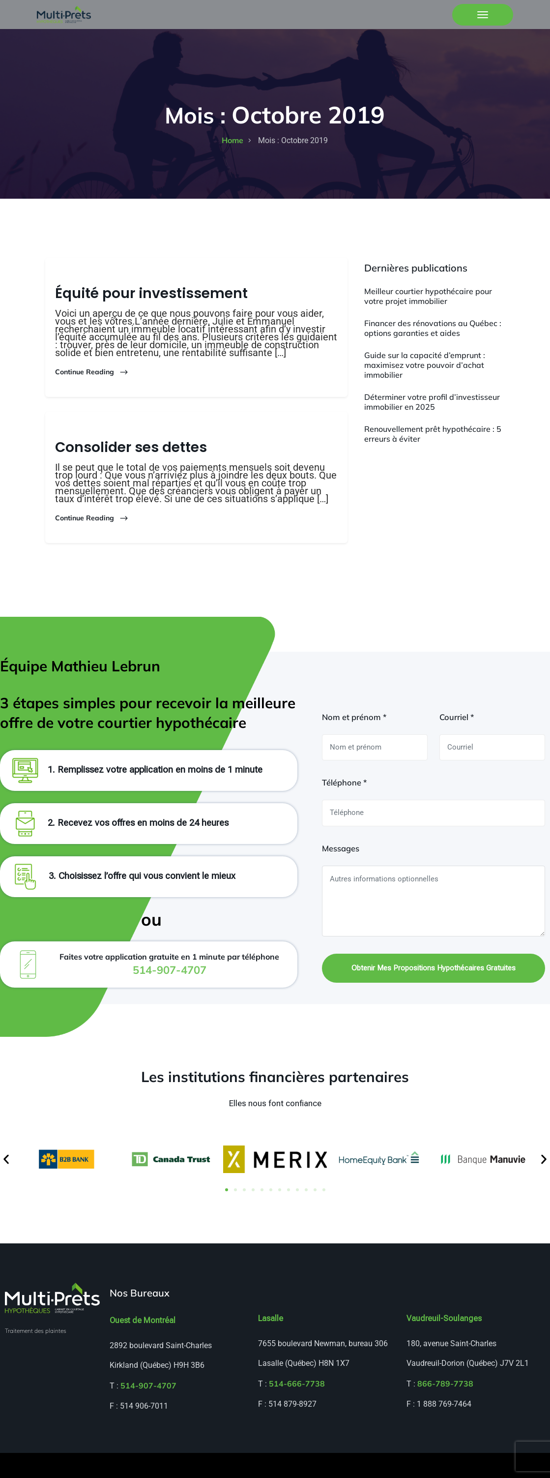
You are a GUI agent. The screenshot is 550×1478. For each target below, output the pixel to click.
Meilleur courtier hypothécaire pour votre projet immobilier (428, 296)
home (232, 140)
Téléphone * (344, 807)
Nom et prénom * (354, 741)
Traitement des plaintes (35, 1355)
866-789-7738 (445, 1409)
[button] (6, 1184)
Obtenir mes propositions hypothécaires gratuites (433, 992)
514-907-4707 (148, 1411)
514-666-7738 (297, 1409)
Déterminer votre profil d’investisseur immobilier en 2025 (432, 402)
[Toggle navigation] (482, 15)
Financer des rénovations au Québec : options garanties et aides (432, 328)
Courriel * (456, 741)
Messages (340, 872)
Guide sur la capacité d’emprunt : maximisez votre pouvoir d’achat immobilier (424, 365)
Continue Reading (92, 372)
